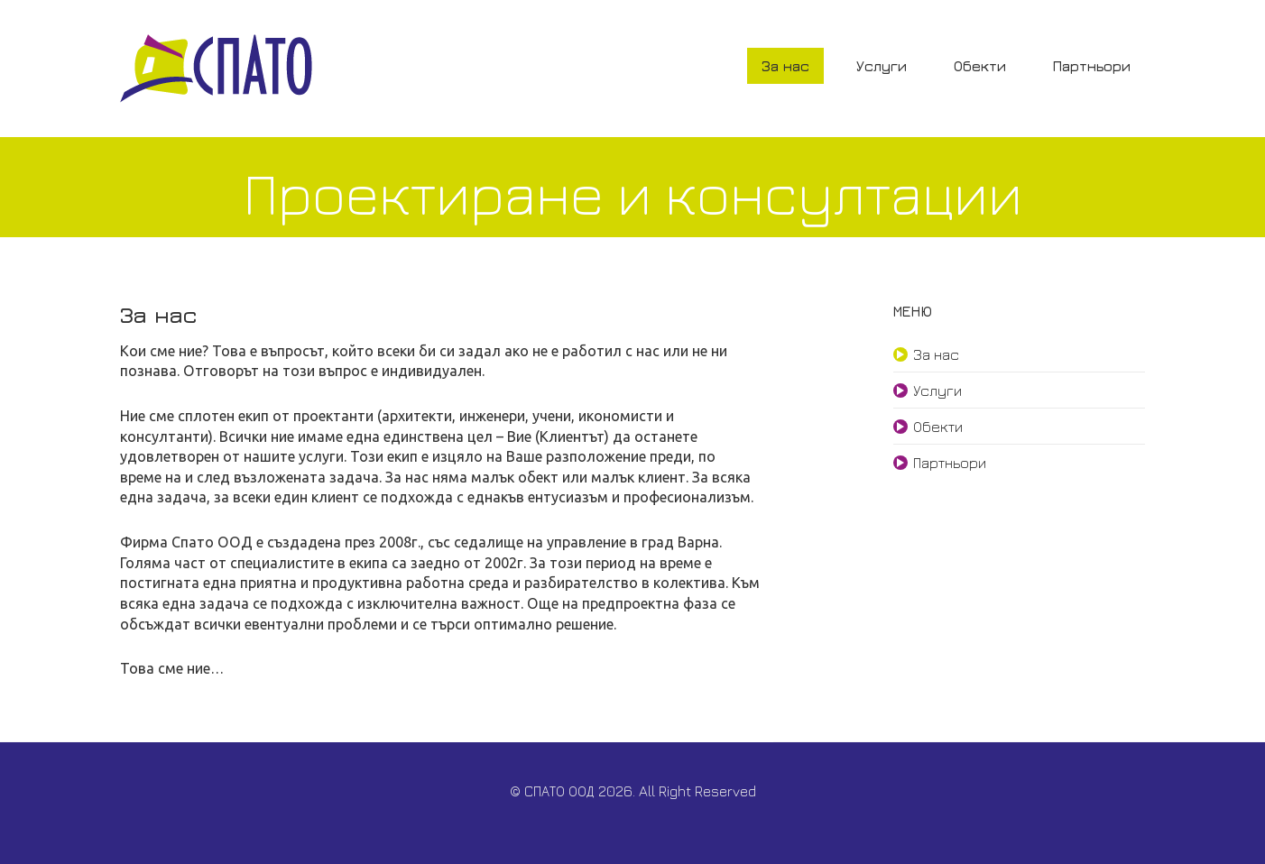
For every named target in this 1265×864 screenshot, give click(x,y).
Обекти (980, 66)
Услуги (881, 66)
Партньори (1092, 66)
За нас (785, 66)
